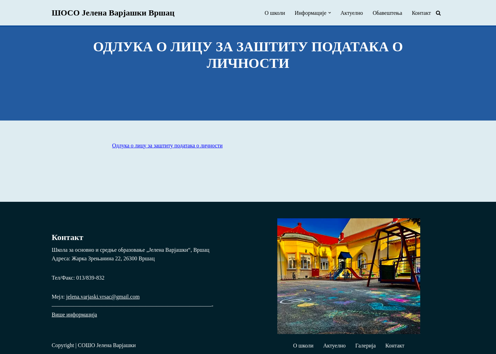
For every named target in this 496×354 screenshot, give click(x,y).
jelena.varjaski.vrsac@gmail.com (103, 297)
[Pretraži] (438, 12)
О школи (275, 13)
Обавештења (387, 13)
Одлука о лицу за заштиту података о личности (167, 145)
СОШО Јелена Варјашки (107, 345)
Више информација (74, 314)
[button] (329, 12)
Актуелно (352, 13)
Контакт (421, 13)
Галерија (365, 345)
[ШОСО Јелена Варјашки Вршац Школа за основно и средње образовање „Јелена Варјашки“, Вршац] (113, 12)
